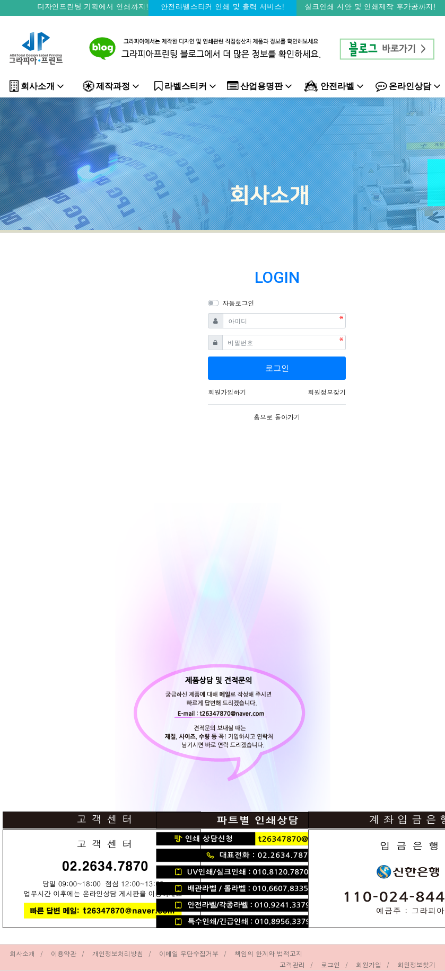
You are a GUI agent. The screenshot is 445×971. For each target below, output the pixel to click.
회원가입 (368, 964)
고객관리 (292, 964)
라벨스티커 (185, 86)
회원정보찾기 (327, 391)
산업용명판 (259, 86)
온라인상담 (408, 86)
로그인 (330, 964)
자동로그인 (238, 302)
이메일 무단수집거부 (189, 953)
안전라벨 (334, 86)
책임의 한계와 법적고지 (268, 953)
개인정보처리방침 (117, 953)
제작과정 (111, 86)
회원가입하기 (227, 391)
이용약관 (63, 953)
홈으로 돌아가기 (277, 416)
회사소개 (37, 86)
